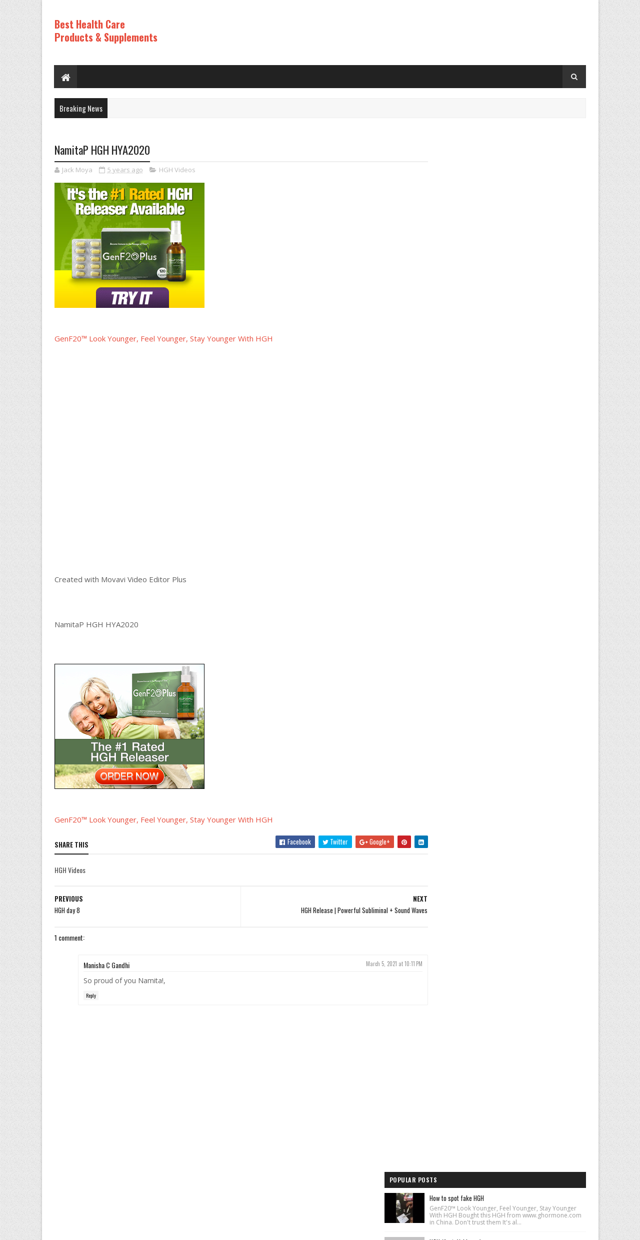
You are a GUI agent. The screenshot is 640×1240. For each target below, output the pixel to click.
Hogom (245, 1227)
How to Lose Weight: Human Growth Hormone (528, 509)
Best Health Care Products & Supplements (106, 31)
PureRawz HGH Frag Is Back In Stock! (518, 625)
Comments (545, 740)
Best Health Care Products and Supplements (140, 1227)
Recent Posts (466, 740)
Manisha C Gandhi (107, 965)
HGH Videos (177, 170)
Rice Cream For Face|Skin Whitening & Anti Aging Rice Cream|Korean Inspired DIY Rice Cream (525, 330)
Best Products (452, 837)
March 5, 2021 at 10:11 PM (374, 964)
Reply (91, 996)
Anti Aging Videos (455, 819)
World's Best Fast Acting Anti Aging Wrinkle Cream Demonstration (525, 452)
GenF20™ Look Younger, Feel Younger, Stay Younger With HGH (163, 339)
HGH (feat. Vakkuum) (498, 218)
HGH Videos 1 (450, 871)
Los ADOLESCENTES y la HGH (506, 269)
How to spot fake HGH (499, 167)
